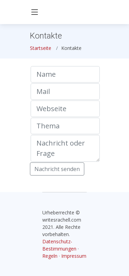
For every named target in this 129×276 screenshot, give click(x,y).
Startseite (40, 48)
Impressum (73, 256)
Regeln (49, 256)
